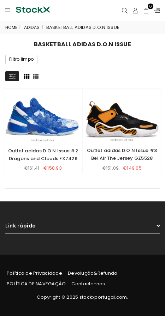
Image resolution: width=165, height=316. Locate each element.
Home (11, 27)
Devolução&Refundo (92, 273)
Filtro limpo (21, 59)
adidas (32, 27)
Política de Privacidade (34, 273)
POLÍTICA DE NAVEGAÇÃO (36, 283)
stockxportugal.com (103, 297)
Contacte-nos (88, 283)
